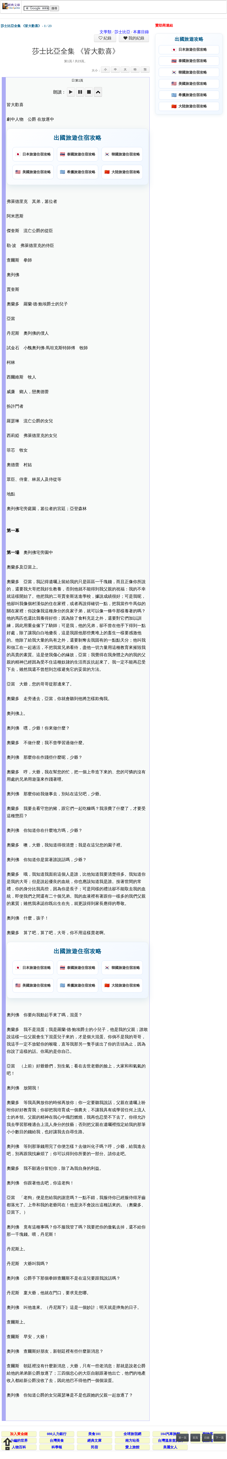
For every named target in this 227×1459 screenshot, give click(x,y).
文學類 (106, 32)
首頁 (195, 1437)
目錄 (206, 1437)
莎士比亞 (122, 32)
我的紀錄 (135, 38)
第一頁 (182, 1437)
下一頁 (220, 1437)
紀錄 (107, 38)
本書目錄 (141, 32)
